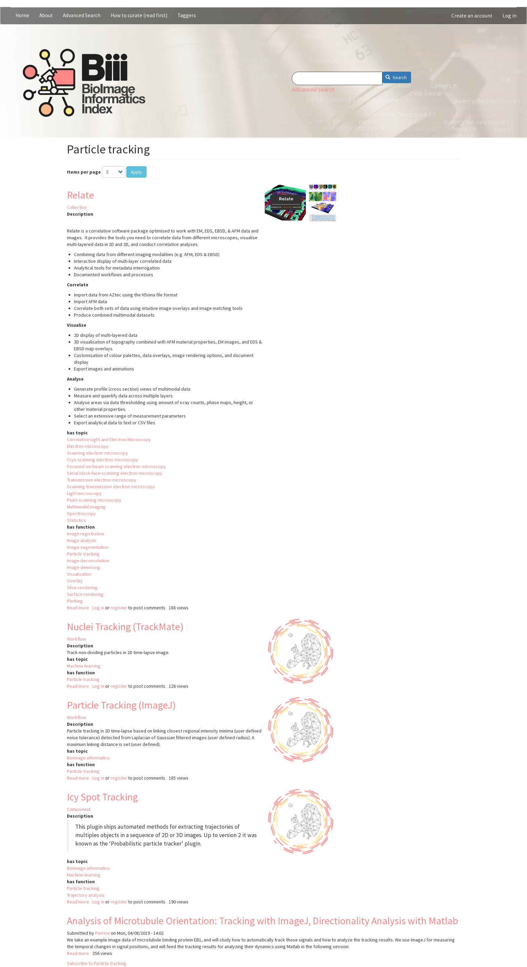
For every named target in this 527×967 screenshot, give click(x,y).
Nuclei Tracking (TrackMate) (125, 626)
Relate (80, 194)
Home (22, 15)
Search (396, 77)
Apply (136, 172)
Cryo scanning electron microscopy (102, 460)
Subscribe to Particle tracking (96, 963)
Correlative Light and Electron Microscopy (109, 439)
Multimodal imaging (86, 507)
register (119, 608)
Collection (77, 207)
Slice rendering (82, 587)
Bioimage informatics (88, 758)
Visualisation (79, 574)
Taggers (186, 15)
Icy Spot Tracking (102, 796)
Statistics (76, 520)
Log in (509, 15)
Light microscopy (84, 493)
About (46, 15)
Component (78, 809)
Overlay (75, 581)
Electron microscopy (88, 446)
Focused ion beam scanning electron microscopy (116, 466)
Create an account (471, 15)
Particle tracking (83, 554)
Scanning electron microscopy (97, 453)
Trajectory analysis (86, 895)
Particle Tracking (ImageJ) (121, 705)
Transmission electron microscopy (101, 480)
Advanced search (313, 89)
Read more (78, 608)
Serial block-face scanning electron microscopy (114, 473)
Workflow (76, 639)
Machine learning (83, 666)
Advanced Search (81, 15)
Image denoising (83, 567)
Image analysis (81, 540)
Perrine (102, 933)
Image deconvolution (88, 561)
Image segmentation (88, 547)
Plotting (75, 601)
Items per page (84, 172)
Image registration (85, 534)
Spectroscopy (81, 513)
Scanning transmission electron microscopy (111, 487)
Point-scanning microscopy (94, 500)
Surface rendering (85, 594)
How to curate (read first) (139, 15)
